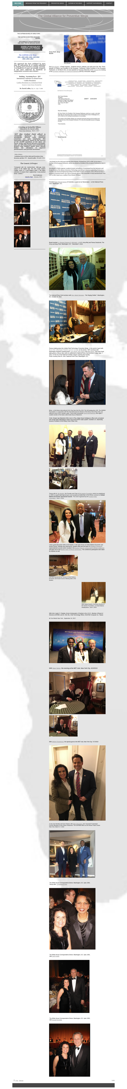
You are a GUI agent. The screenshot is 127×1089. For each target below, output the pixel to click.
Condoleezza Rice (62, 884)
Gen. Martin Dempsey (77, 295)
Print (15, 1080)
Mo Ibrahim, (61, 493)
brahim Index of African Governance (71, 549)
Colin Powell (55, 956)
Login (113, 1080)
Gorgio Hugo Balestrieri (90, 413)
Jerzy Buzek (55, 66)
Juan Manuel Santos (60, 182)
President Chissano (95, 546)
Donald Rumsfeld (57, 1020)
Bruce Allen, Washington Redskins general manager (64, 350)
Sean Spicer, (57, 668)
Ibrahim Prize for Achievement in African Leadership (89, 548)
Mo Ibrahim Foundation (85, 493)
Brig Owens (81, 351)
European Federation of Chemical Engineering (66, 71)
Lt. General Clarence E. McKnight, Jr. (68, 242)
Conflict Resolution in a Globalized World (29, 82)
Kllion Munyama (77, 824)
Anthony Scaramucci (58, 741)
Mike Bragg (91, 351)
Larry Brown (74, 351)
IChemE (96, 70)
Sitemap (21, 1080)
